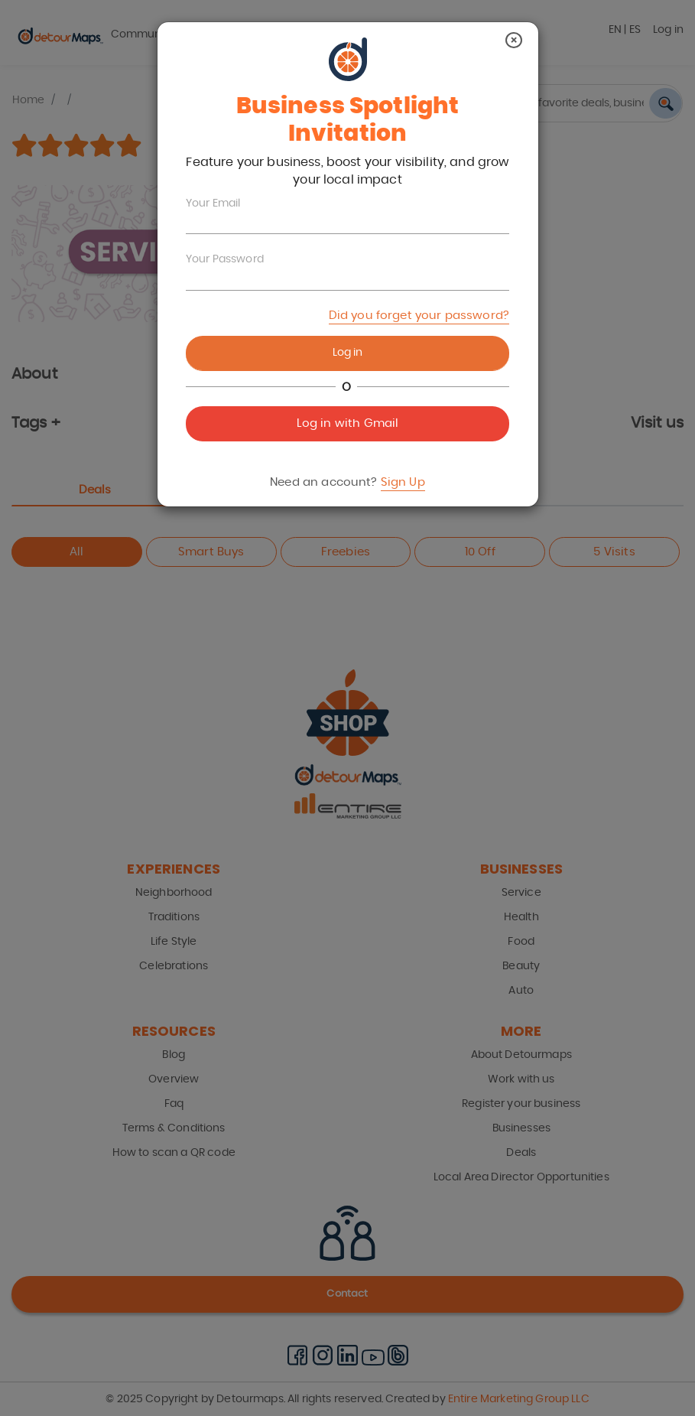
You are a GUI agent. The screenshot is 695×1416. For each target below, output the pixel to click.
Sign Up (403, 482)
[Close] (513, 40)
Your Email (213, 203)
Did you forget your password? (419, 315)
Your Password (225, 259)
